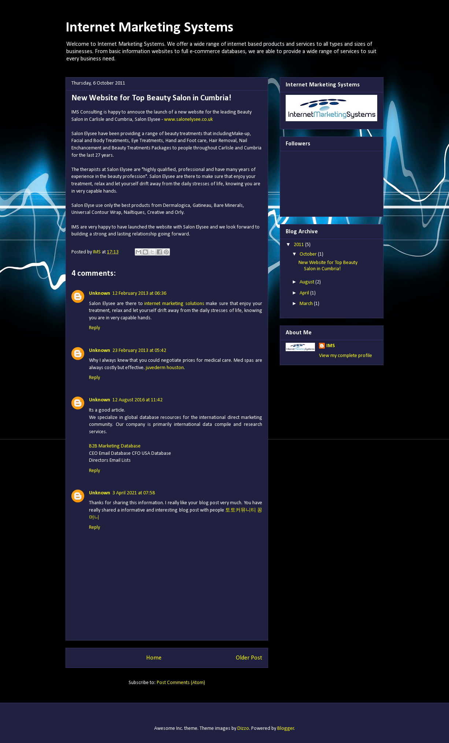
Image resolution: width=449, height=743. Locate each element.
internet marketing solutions (174, 304)
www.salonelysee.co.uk (188, 119)
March (307, 304)
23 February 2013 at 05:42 (139, 350)
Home (154, 658)
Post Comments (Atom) (181, 683)
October (309, 254)
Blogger (285, 728)
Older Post (249, 658)
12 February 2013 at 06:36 (139, 293)
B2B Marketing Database (115, 446)
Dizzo (243, 728)
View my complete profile (345, 356)
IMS (330, 346)
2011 (299, 245)
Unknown (99, 293)
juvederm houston (165, 368)
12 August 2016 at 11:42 (137, 400)
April (305, 293)
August (307, 282)
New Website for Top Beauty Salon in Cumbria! (327, 266)
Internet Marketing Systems (149, 28)
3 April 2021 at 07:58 (133, 493)
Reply (94, 328)
